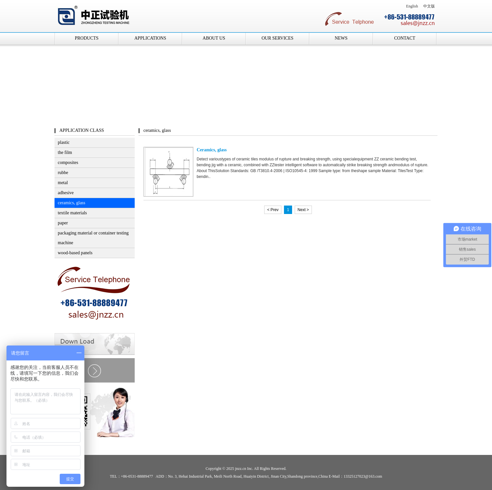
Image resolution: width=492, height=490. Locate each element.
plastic (64, 142)
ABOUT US (214, 38)
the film (65, 152)
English (412, 6)
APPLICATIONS (150, 38)
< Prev (272, 209)
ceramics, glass (71, 202)
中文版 (429, 6)
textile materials (72, 212)
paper (63, 222)
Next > (303, 209)
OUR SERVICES (277, 38)
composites (68, 162)
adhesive (66, 192)
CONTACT (404, 38)
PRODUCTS (86, 38)
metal (63, 182)
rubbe (63, 172)
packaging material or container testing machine (93, 238)
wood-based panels (75, 252)
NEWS (341, 38)
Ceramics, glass (212, 149)
